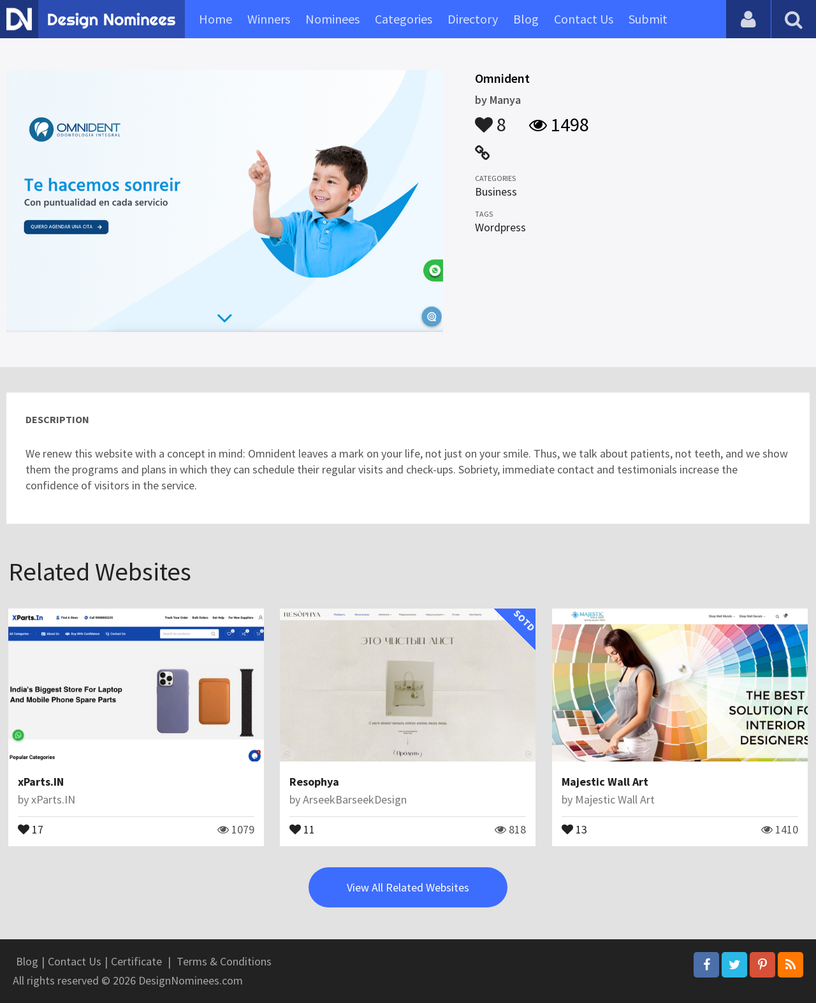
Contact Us (583, 19)
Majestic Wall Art (605, 781)
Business (496, 191)
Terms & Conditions (224, 961)
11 (302, 828)
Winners (268, 19)
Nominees (332, 19)
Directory (473, 19)
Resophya (314, 781)
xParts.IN (41, 781)
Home (215, 19)
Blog (526, 19)
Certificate (136, 961)
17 (30, 828)
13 (574, 828)
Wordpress (500, 227)
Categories (403, 19)
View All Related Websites (408, 887)
